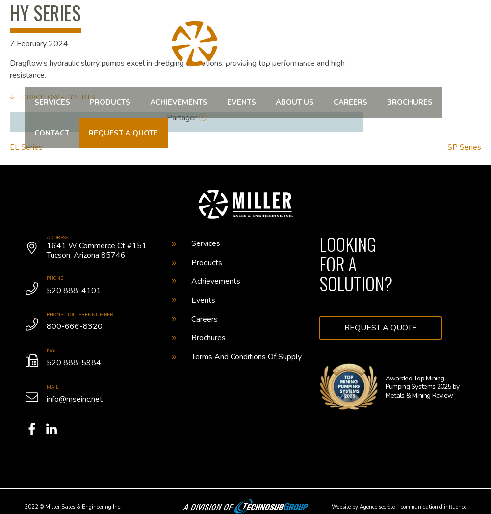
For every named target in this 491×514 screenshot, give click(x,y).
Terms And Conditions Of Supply (237, 357)
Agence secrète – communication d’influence (413, 507)
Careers (350, 102)
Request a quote (123, 133)
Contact (51, 133)
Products (110, 102)
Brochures (410, 102)
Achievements (178, 102)
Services (52, 102)
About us (295, 102)
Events (241, 102)
